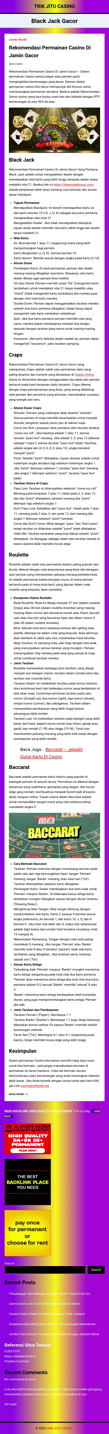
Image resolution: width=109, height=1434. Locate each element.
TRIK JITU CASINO (60, 1428)
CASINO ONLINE (18, 40)
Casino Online (84, 374)
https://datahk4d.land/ (20, 1356)
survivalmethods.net (34, 1086)
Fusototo (31, 1389)
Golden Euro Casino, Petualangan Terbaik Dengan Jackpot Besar (54, 1334)
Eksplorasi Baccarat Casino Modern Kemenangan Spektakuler (52, 1324)
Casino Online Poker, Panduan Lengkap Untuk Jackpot (47, 1314)
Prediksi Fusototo (16, 1361)
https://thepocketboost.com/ (74, 184)
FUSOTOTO (12, 1351)
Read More (18, 1094)
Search (9, 1263)
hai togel (10, 1404)
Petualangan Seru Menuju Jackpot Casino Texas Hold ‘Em (49, 1294)
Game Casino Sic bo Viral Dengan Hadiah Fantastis (45, 1304)
